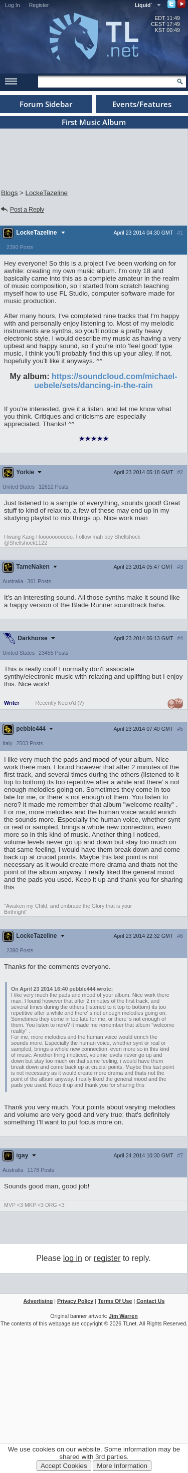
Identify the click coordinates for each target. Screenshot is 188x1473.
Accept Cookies (64, 1465)
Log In (12, 5)
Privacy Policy (75, 1301)
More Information (122, 1465)
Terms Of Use (115, 1301)
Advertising (38, 1301)
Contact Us (150, 1301)
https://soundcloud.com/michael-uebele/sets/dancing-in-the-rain (105, 381)
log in (72, 1258)
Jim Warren (123, 1316)
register (107, 1258)
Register (39, 5)
